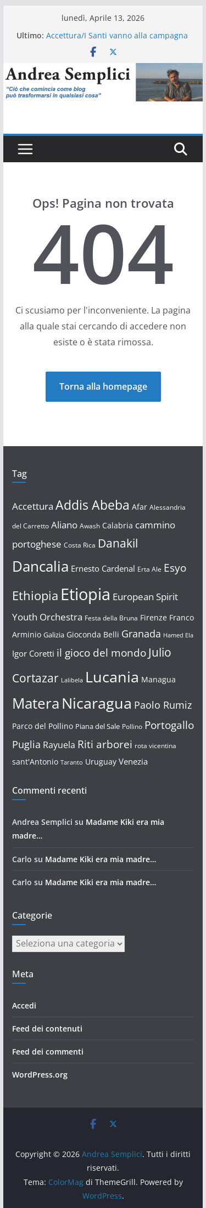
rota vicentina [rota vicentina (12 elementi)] (155, 745)
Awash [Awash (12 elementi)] (90, 526)
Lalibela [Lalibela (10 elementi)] (72, 680)
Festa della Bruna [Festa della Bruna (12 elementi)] (111, 618)
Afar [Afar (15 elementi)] (139, 507)
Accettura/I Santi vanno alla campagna (117, 35)
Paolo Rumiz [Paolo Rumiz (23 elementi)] (163, 704)
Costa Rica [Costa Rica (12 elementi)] (80, 545)
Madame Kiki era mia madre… (100, 859)
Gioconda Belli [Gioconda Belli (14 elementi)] (92, 634)
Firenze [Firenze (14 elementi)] (153, 617)
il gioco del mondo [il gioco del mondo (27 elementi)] (101, 652)
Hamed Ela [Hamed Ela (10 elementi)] (178, 635)
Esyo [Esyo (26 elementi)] (175, 568)
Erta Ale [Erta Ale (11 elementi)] (149, 569)
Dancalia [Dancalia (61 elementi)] (40, 566)
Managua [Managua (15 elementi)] (158, 679)
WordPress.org (40, 1074)
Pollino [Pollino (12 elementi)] (132, 726)
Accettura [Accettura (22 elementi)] (32, 505)
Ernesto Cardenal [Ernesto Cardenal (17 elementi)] (103, 568)
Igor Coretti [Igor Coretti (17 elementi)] (33, 653)
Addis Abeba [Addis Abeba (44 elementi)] (92, 505)
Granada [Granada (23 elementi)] (141, 633)
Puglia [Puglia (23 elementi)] (26, 744)
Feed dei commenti (47, 1051)
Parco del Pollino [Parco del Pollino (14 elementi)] (42, 726)
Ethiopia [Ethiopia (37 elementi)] (35, 595)
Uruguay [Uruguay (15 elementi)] (100, 761)
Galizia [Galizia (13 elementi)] (53, 635)
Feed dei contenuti (47, 1028)
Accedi (24, 1005)
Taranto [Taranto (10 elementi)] (71, 762)
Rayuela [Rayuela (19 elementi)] (59, 745)
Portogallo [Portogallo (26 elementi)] (169, 725)
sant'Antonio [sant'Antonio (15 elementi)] (35, 761)
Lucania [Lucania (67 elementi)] (112, 676)
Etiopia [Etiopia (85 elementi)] (85, 594)
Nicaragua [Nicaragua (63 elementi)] (97, 703)
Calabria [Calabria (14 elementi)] (117, 525)
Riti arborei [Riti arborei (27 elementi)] (104, 744)
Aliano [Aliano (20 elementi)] (64, 524)
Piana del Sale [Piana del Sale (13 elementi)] (97, 726)
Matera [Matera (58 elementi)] (35, 703)
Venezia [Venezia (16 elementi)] (133, 761)
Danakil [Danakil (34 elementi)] (118, 543)
